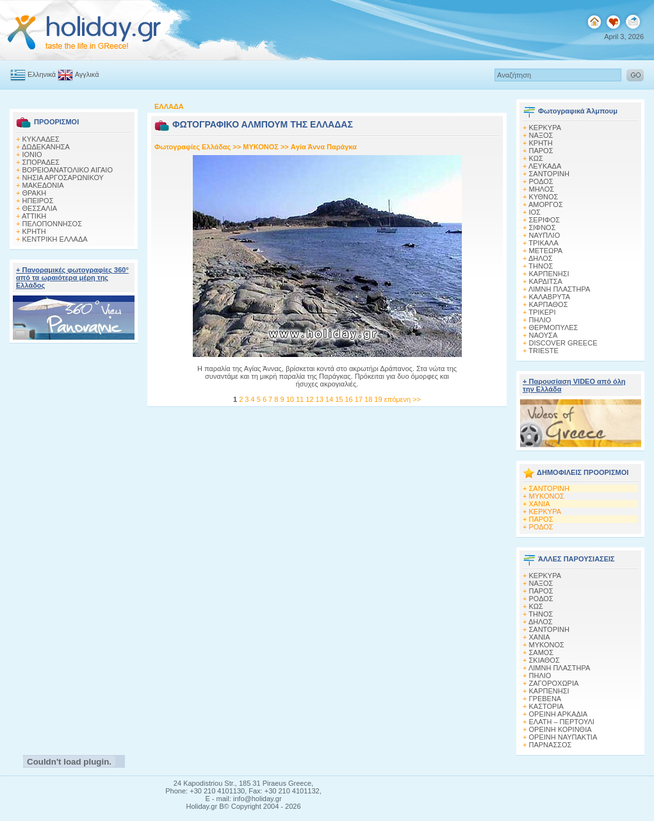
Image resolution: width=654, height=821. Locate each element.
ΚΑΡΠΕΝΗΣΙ (549, 274)
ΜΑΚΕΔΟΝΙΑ (43, 185)
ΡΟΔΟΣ (541, 181)
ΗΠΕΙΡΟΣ (38, 200)
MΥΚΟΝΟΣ (261, 147)
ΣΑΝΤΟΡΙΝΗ (549, 174)
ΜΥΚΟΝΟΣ (546, 496)
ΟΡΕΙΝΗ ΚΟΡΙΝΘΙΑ (560, 729)
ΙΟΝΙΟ (32, 154)
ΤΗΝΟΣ (540, 266)
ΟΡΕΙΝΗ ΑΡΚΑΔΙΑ (558, 714)
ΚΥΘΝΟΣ (544, 197)
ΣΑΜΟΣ (541, 652)
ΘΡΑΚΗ (34, 193)
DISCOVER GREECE (563, 343)
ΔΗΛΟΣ (540, 258)
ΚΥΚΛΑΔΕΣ (41, 139)
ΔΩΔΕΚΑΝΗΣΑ (46, 147)
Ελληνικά (33, 74)
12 (310, 399)
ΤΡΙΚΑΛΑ (543, 243)
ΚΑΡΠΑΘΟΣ (548, 304)
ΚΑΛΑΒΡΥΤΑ (550, 297)
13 (320, 399)
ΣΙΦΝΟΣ (542, 227)
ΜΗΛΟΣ (542, 189)
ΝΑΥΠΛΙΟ (544, 235)
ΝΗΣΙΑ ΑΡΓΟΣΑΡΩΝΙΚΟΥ (63, 177)
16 (349, 399)
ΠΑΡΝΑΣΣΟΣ (550, 745)
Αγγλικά (78, 74)
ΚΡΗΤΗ (34, 231)
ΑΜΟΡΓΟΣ (545, 204)
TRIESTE (543, 350)
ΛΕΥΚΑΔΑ (544, 166)
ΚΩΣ (536, 158)
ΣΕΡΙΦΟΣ (544, 220)
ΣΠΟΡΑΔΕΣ (41, 162)
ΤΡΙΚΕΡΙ (541, 312)
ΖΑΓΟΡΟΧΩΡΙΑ (554, 683)
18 (369, 399)
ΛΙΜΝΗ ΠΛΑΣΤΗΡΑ (559, 289)
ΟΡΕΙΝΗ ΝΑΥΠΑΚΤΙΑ (563, 737)
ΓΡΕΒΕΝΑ (545, 698)
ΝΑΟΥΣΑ (543, 335)
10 (291, 399)
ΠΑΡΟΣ (541, 150)
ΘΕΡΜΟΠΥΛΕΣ (553, 327)
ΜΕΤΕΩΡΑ (546, 250)
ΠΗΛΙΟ (540, 320)
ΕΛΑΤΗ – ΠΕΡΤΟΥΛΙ (561, 722)
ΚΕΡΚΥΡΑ (545, 127)
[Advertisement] (74, 545)
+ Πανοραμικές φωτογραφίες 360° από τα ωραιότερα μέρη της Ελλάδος (72, 277)
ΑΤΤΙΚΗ (34, 216)
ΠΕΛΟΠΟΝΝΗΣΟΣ (52, 224)
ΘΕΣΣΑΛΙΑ (40, 208)
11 (301, 399)
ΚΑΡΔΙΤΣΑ (545, 281)
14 (330, 399)
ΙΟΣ (535, 212)
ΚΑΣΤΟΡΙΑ (546, 706)
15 (340, 399)
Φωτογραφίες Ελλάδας (193, 147)
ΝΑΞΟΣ (541, 135)
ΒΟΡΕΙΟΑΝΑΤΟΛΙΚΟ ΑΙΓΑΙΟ (67, 170)
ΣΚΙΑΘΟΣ (544, 660)
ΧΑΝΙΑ (539, 504)
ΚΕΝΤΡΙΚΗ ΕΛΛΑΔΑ (55, 239)
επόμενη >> (402, 399)
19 (379, 399)
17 (359, 399)
